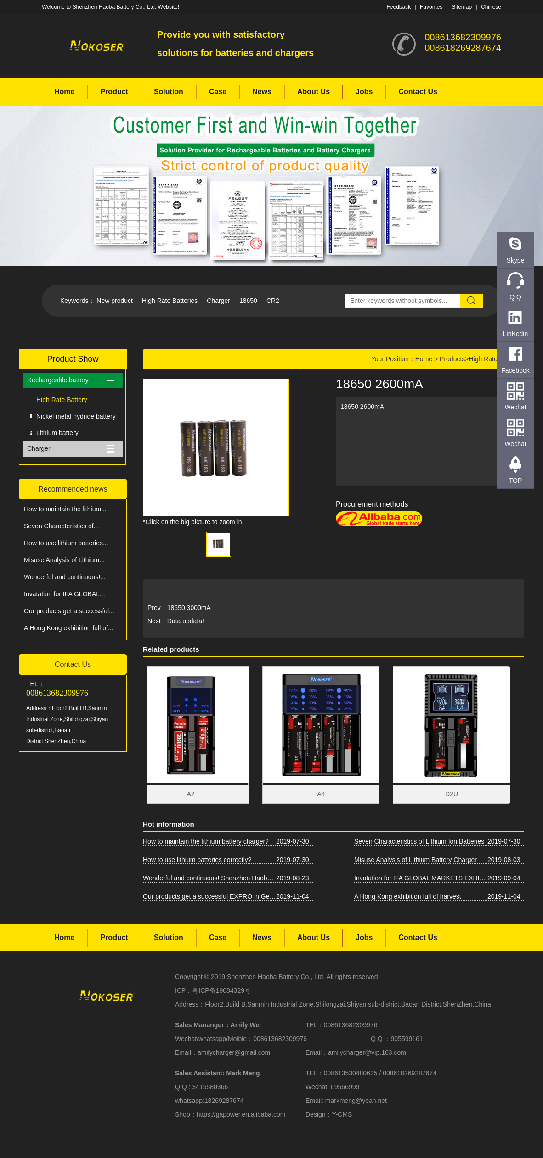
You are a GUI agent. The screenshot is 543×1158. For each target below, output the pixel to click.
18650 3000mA (189, 607)
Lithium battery (57, 432)
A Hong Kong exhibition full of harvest (407, 896)
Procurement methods (372, 504)
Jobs (364, 91)
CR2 (272, 300)
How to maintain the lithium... (65, 509)
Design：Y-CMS (328, 1114)
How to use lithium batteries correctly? (197, 859)
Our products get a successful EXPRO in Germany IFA (209, 896)
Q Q (515, 297)
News (262, 91)
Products (452, 359)
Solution (168, 91)
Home (64, 91)
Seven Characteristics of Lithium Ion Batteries (419, 841)
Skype (516, 260)
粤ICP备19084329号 (221, 990)
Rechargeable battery (58, 380)
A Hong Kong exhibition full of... (68, 628)
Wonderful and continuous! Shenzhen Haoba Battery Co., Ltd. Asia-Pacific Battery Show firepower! (209, 878)
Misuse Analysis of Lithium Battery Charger (415, 859)
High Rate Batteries (170, 300)
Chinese (491, 7)
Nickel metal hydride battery (76, 416)
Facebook (515, 370)
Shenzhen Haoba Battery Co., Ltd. (276, 976)
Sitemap (462, 7)
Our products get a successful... (69, 611)
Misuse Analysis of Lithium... (64, 560)
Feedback (398, 7)
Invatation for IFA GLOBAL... (64, 594)
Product (114, 91)
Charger (218, 300)
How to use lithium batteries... (66, 543)
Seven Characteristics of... (61, 526)
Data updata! (185, 621)
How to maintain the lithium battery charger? (206, 841)
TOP (515, 480)
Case (217, 91)
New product (114, 300)
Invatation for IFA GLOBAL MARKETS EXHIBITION (420, 878)
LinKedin (515, 333)
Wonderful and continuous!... (65, 577)
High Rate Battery (61, 399)
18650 (248, 300)
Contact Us (417, 91)
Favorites (431, 7)
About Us (313, 91)
